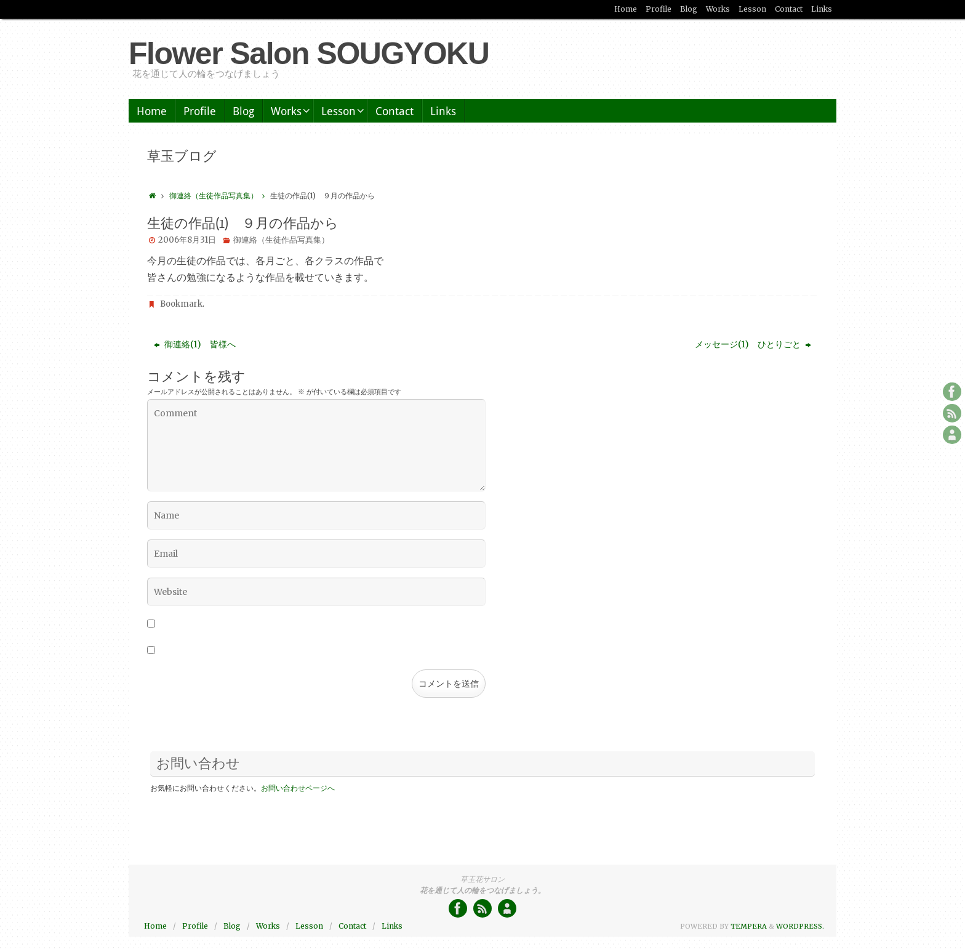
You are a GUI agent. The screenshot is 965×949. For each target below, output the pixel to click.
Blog (688, 9)
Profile (658, 9)
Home (625, 9)
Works (718, 9)
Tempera (749, 926)
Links (821, 9)
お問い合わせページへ (298, 788)
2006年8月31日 (187, 240)
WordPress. (800, 926)
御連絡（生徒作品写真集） (219, 195)
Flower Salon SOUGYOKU (309, 53)
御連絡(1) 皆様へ (195, 344)
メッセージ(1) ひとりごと (753, 344)
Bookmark (181, 304)
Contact (789, 9)
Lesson (752, 9)
